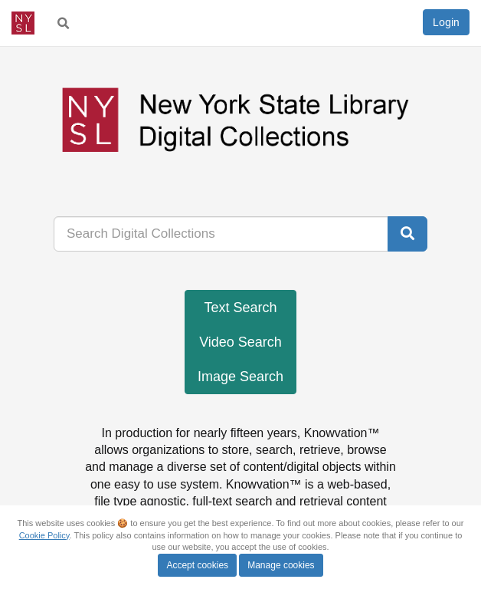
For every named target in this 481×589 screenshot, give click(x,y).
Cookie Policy (44, 535)
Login (446, 22)
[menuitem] (63, 23)
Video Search (240, 342)
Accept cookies (197, 565)
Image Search (240, 376)
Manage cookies (280, 565)
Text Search (240, 307)
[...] (221, 234)
